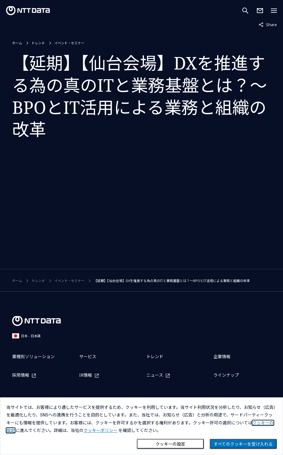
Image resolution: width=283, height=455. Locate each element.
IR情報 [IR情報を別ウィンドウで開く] (85, 375)
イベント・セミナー (69, 43)
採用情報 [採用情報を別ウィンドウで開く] (20, 375)
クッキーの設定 (170, 444)
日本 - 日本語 (26, 335)
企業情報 (221, 356)
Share (268, 24)
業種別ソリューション (33, 356)
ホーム (17, 43)
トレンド (38, 43)
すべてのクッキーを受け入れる (243, 444)
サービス (87, 356)
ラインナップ (226, 375)
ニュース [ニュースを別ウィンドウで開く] (154, 375)
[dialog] (141, 426)
